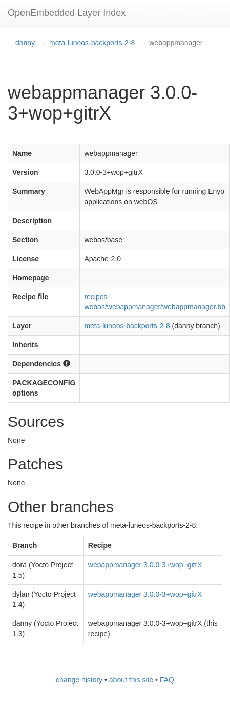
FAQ (167, 680)
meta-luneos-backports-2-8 (92, 42)
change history (79, 680)
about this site (131, 680)
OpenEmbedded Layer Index (67, 13)
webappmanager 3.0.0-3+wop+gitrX (145, 565)
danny (25, 42)
